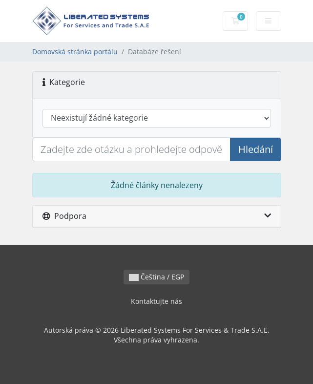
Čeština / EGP (156, 276)
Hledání (255, 149)
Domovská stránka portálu (75, 51)
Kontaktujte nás (156, 301)
